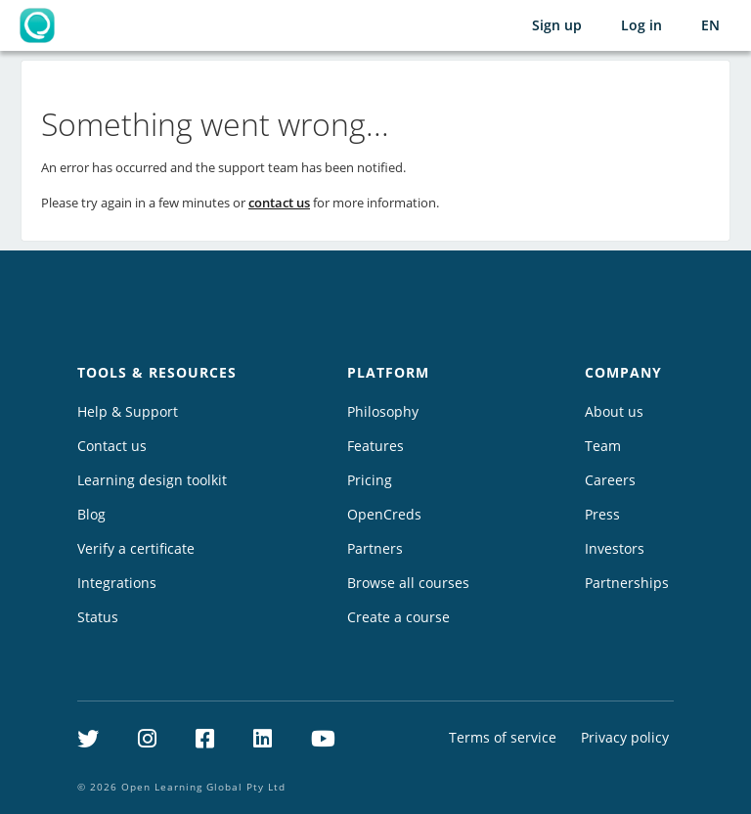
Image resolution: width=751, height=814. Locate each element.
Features (375, 445)
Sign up (557, 25)
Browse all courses (408, 582)
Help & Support (127, 411)
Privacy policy (625, 737)
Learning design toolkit (152, 480)
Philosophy (383, 411)
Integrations (116, 582)
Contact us (112, 445)
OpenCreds (384, 514)
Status (97, 617)
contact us (279, 202)
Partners (375, 548)
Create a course (398, 617)
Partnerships (627, 582)
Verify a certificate (136, 548)
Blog (91, 514)
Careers (610, 480)
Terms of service (502, 737)
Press (602, 514)
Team (603, 445)
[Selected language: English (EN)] (710, 25)
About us (614, 411)
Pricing (369, 480)
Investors (614, 548)
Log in (641, 25)
